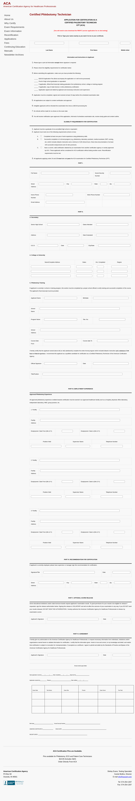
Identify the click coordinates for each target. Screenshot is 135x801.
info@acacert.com (125, 774)
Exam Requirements (13, 26)
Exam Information (12, 30)
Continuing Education (13, 45)
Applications (9, 37)
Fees (6, 41)
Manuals (8, 49)
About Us (8, 19)
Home (7, 15)
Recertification (10, 34)
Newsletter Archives (13, 53)
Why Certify (9, 23)
